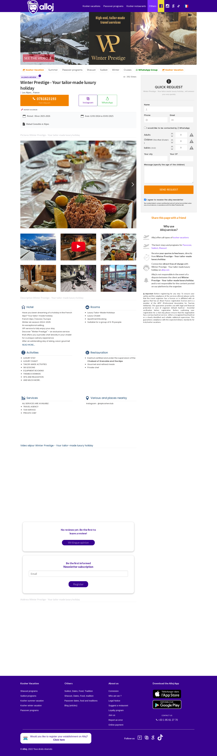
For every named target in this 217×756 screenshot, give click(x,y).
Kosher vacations (91, 6)
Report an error (115, 720)
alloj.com (165, 270)
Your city (148, 154)
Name (147, 105)
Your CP (174, 154)
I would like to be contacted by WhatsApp (168, 128)
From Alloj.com (44, 103)
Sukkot (154, 248)
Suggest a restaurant (118, 705)
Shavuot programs (29, 691)
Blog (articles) (70, 705)
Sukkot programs (28, 696)
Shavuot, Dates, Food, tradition (79, 696)
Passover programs (113, 6)
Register (78, 584)
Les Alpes (26, 92)
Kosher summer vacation (32, 700)
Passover (187, 245)
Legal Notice (114, 700)
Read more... (28, 345)
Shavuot (163, 248)
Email (172, 115)
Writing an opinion (78, 542)
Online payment (115, 725)
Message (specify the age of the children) (164, 165)
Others (152, 6)
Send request (169, 189)
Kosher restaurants (136, 6)
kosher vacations (181, 237)
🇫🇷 (186, 6)
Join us (111, 715)
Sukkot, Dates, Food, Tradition (78, 691)
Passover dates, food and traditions (80, 700)
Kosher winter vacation (31, 705)
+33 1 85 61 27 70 (167, 717)
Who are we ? (114, 696)
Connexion (113, 691)
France (36, 92)
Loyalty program (116, 710)
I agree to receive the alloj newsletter (164, 200)
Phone (147, 115)
